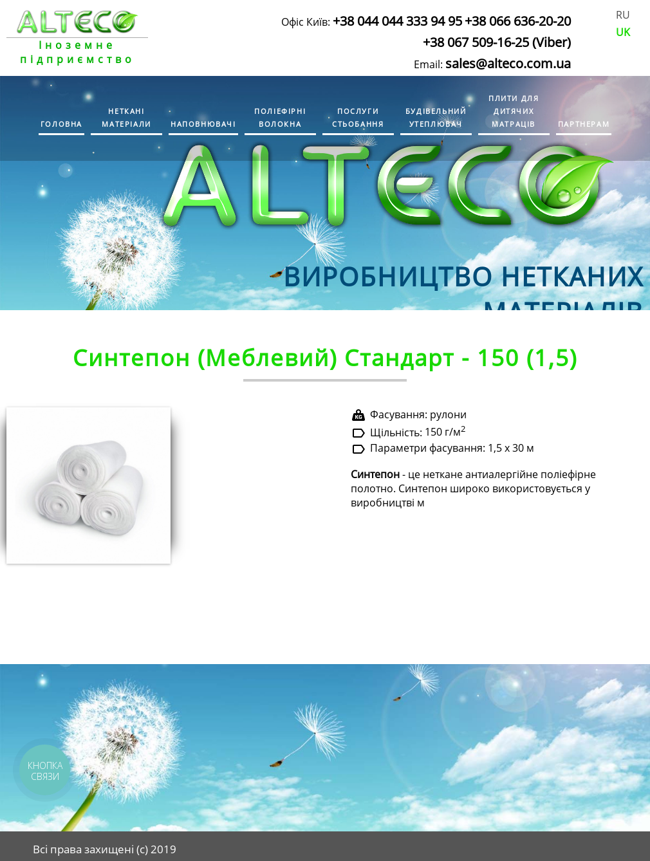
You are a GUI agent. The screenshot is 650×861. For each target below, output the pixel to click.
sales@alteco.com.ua (508, 63)
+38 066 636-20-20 (518, 21)
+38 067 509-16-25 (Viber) (497, 42)
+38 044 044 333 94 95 (397, 21)
